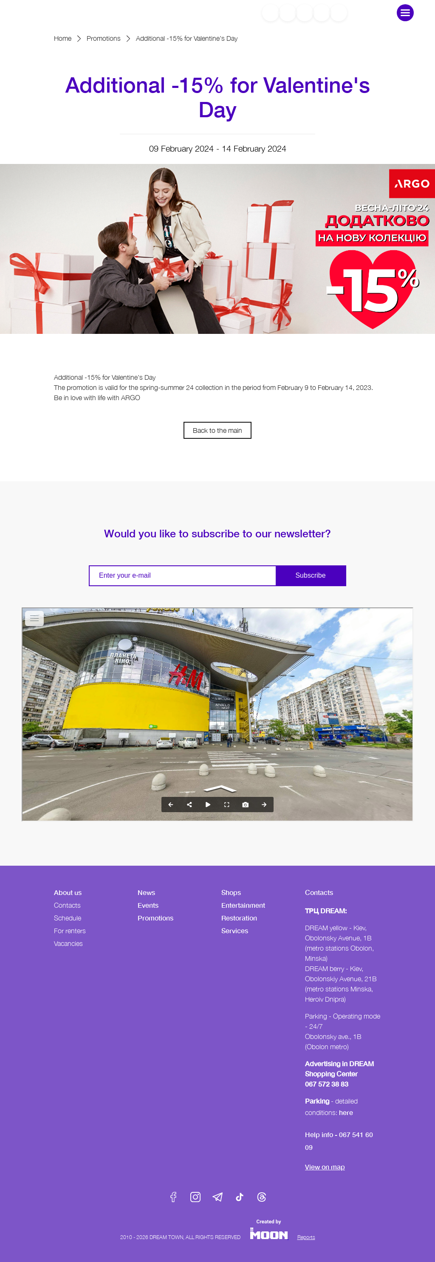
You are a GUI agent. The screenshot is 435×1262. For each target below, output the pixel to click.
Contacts (67, 905)
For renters (70, 931)
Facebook (173, 1197)
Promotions (104, 38)
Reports (306, 1237)
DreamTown (57, 12)
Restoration (239, 918)
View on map (325, 1167)
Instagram (195, 1197)
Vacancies (68, 943)
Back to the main (217, 430)
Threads (261, 1197)
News (146, 892)
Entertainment (243, 905)
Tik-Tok (239, 1197)
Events (148, 905)
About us (68, 892)
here (346, 1112)
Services (234, 930)
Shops (231, 892)
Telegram (217, 1197)
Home (62, 38)
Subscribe (310, 575)
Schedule (67, 918)
